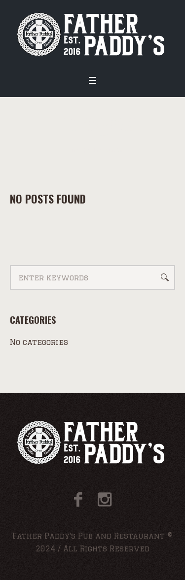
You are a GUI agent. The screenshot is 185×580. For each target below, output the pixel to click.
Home (74, 150)
